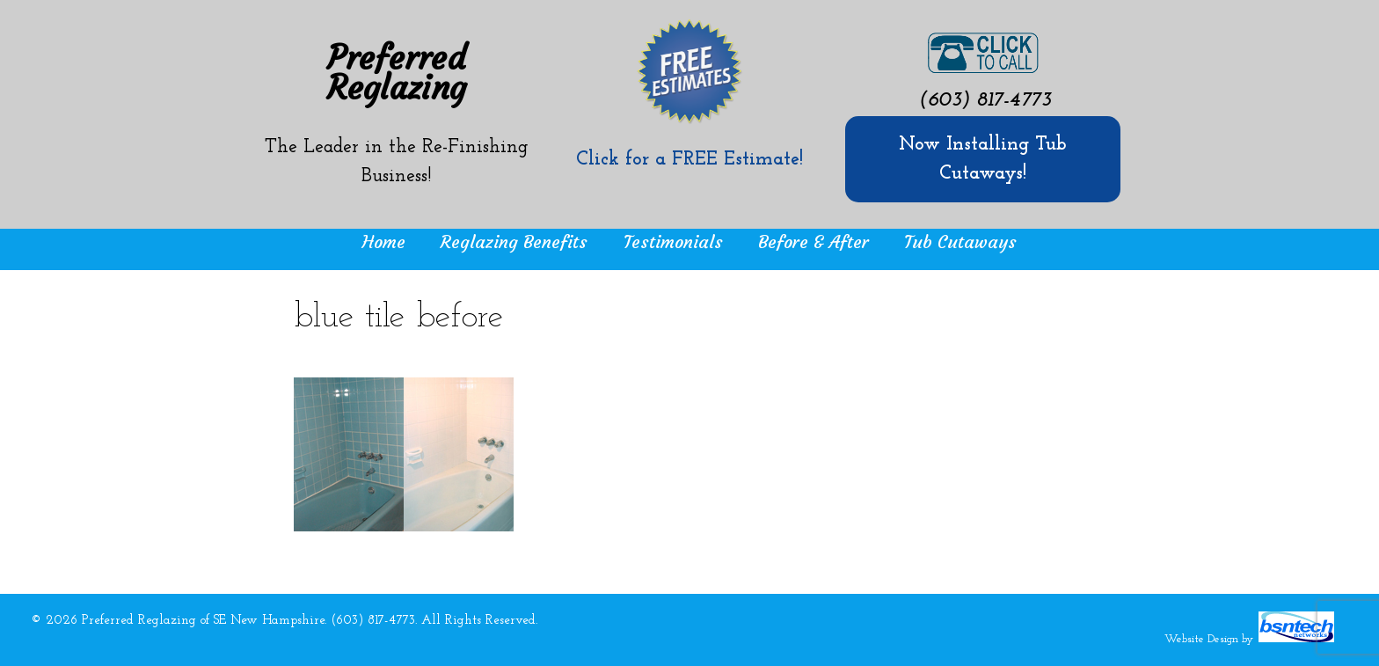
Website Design (1201, 639)
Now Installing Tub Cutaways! (983, 159)
